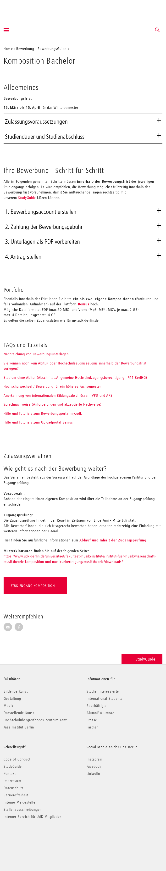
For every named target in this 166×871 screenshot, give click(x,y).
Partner (92, 727)
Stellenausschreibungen (23, 809)
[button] (157, 30)
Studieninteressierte (103, 691)
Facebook (94, 766)
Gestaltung (12, 698)
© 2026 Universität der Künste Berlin (29, 836)
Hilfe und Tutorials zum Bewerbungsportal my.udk (43, 413)
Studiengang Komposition (33, 586)
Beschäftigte (97, 705)
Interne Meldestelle (19, 802)
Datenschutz (13, 787)
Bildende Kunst (16, 691)
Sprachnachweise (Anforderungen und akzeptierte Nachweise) (52, 404)
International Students (104, 698)
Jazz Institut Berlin (19, 727)
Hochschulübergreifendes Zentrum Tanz (35, 719)
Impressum (12, 780)
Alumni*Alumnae (100, 712)
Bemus (84, 304)
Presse (92, 719)
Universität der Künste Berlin (22, 9)
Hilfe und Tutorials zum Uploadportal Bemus (38, 422)
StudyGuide (27, 197)
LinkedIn (93, 773)
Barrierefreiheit (16, 795)
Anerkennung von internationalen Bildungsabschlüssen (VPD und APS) (59, 395)
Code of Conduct (17, 759)
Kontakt (10, 773)
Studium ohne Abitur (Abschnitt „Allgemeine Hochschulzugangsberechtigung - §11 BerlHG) (75, 377)
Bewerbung (25, 48)
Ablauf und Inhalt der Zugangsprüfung (112, 540)
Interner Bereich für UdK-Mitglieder (32, 816)
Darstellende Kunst (19, 712)
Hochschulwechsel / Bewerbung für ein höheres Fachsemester (52, 386)
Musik (8, 705)
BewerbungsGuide (52, 48)
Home (8, 48)
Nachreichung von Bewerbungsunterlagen (36, 354)
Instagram (95, 759)
